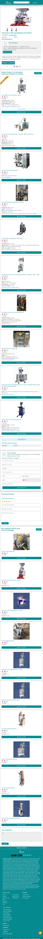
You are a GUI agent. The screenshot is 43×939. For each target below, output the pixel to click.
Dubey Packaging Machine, (8, 359)
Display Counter (10, 862)
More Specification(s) (7, 38)
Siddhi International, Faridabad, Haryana (11, 105)
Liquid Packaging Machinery (9, 758)
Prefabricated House (22, 867)
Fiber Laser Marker (14, 875)
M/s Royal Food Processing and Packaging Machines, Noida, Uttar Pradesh (19, 212)
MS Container (12, 866)
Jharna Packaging (13, 42)
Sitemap (4, 895)
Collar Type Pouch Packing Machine (11, 418)
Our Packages (6, 912)
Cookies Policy (26, 894)
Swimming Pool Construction (8, 885)
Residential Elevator (30, 862)
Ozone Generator (22, 888)
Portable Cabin (25, 857)
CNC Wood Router (12, 870)
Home (2, 4)
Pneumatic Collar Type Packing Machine (13, 311)
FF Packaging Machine (8, 640)
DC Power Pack (22, 868)
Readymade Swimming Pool (30, 885)
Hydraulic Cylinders (30, 868)
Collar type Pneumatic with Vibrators (12, 579)
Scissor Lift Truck (9, 863)
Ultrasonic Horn (36, 877)
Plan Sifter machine (28, 877)
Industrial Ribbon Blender (34, 859)
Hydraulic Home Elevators (20, 862)
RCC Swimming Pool (19, 885)
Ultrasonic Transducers (30, 878)
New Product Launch (7, 916)
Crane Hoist (27, 873)
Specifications (21, 438)
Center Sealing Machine (8, 787)
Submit (5, 522)
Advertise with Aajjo (7, 910)
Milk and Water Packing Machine (11, 699)
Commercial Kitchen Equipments (16, 877)
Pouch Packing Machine (8, 550)
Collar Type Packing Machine (20, 4)
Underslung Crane (14, 873)
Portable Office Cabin (29, 866)
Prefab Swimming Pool (24, 884)
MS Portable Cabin (33, 864)
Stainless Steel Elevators (19, 863)
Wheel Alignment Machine (19, 882)
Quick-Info (5, 900)
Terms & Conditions (27, 895)
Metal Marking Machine (23, 875)
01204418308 (6, 924)
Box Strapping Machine (26, 860)
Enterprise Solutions (7, 918)
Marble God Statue (32, 875)
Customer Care (6, 897)
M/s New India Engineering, (8, 393)
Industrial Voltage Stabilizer (19, 871)
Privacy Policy (26, 897)
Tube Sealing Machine (23, 859)
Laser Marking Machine (17, 857)
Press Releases (15, 894)
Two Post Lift (11, 882)
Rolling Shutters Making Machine (29, 881)
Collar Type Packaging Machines (11, 817)
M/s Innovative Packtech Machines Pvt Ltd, (11, 249)
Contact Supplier (7, 51)
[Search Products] (13, 2)
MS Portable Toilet (18, 864)
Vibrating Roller (15, 859)
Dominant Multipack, (6, 176)
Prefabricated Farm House (8, 864)
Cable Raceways (6, 878)
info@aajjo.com (6, 928)
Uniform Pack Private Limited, (8, 144)
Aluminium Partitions (7, 860)
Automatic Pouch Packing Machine (19, 880)
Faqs (4, 903)
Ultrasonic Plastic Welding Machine (17, 878)
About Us (5, 894)
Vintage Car (28, 886)
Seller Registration (7, 908)
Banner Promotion (7, 913)
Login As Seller (6, 920)
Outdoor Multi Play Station (34, 857)
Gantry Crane (21, 873)
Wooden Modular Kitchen (16, 881)
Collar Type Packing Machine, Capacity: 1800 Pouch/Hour (17, 133)
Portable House (35, 863)
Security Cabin (28, 863)
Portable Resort (25, 864)
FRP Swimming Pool (33, 884)
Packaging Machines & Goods (9, 4)
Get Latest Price (13, 34)
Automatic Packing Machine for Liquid (12, 668)
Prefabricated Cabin (20, 866)
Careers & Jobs (15, 895)
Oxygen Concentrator (13, 888)
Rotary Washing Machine (8, 871)
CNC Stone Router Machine (32, 870)
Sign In (35, 2)
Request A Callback (21, 847)
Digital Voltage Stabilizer (30, 871)
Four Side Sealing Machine (9, 728)
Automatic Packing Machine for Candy (12, 609)
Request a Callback (8, 62)
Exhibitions (5, 901)
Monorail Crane (34, 873)
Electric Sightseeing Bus (15, 886)
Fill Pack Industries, (6, 322)
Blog (4, 898)
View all (39, 528)
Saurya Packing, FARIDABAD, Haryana (11, 430)
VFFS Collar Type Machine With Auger (12, 237)
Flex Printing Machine (21, 870)
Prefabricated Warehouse (12, 867)
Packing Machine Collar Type (10, 347)
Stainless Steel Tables (16, 860)
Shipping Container (31, 867)
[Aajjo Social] (23, 854)
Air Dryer (9, 881)
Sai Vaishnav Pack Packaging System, (10, 286)
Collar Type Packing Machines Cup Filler (13, 201)
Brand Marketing (6, 915)
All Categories (15, 897)
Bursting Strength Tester (11, 874)
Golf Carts (23, 886)
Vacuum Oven (9, 868)
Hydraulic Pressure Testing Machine (24, 874)
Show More (38, 72)
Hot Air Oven (15, 868)
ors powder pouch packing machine (11, 94)
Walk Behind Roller (7, 859)
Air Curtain (7, 877)
